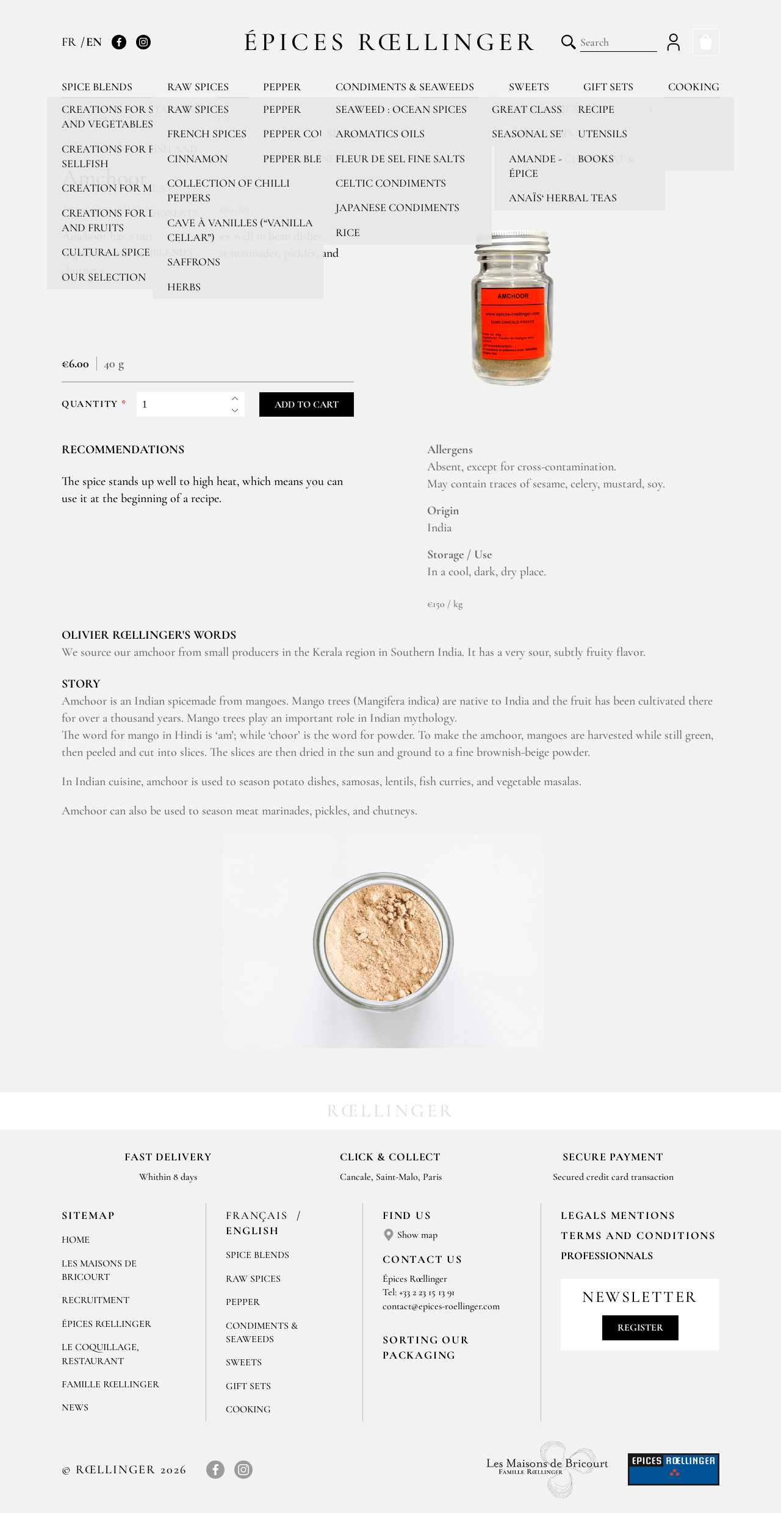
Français (258, 1215)
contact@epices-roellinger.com (441, 1306)
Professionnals (607, 1255)
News (75, 1407)
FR (70, 42)
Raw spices (198, 86)
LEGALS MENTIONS (618, 1215)
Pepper (282, 86)
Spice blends (97, 86)
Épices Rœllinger (390, 41)
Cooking (693, 86)
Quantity (90, 404)
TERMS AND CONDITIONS (638, 1235)
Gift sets (608, 86)
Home (76, 1240)
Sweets (529, 86)
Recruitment (95, 1300)
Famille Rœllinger (110, 1384)
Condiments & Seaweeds (405, 86)
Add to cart (307, 404)
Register (640, 1327)
